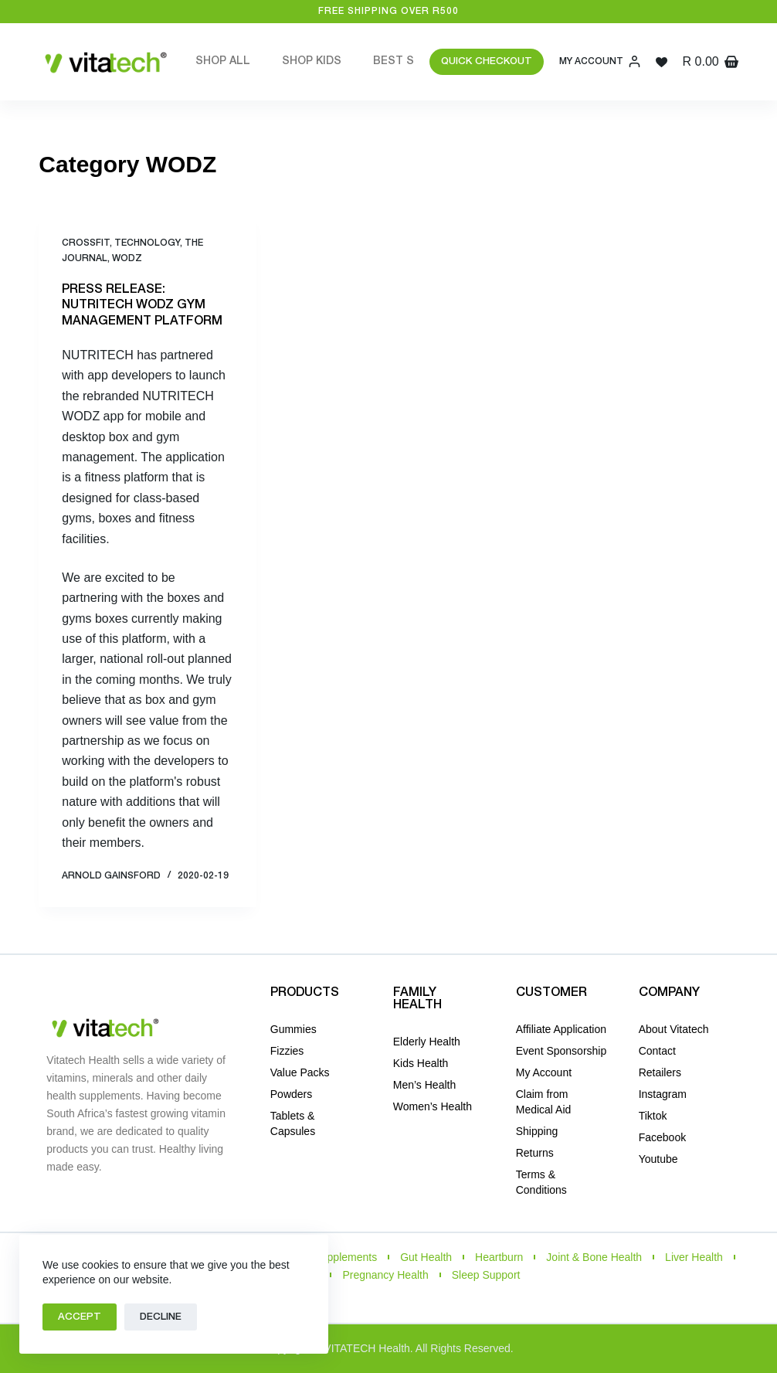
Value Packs (300, 1072)
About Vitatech (674, 1029)
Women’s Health (432, 1106)
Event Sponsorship (561, 1051)
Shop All (222, 61)
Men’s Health (424, 1085)
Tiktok (653, 1116)
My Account (544, 1072)
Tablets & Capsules (292, 1123)
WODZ (127, 258)
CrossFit (86, 243)
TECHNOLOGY (147, 243)
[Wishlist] (661, 62)
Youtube (658, 1159)
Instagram (663, 1094)
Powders (291, 1094)
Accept (79, 1317)
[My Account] (599, 62)
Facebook (662, 1137)
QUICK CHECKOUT (486, 61)
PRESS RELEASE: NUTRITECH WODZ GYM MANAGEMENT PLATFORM (142, 306)
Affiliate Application (561, 1029)
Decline (161, 1317)
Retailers (660, 1072)
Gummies (293, 1029)
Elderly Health (426, 1041)
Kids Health (421, 1063)
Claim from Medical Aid (544, 1102)
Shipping (537, 1131)
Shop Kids (311, 61)
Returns (535, 1153)
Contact (657, 1051)
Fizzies (287, 1051)
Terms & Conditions (541, 1182)
